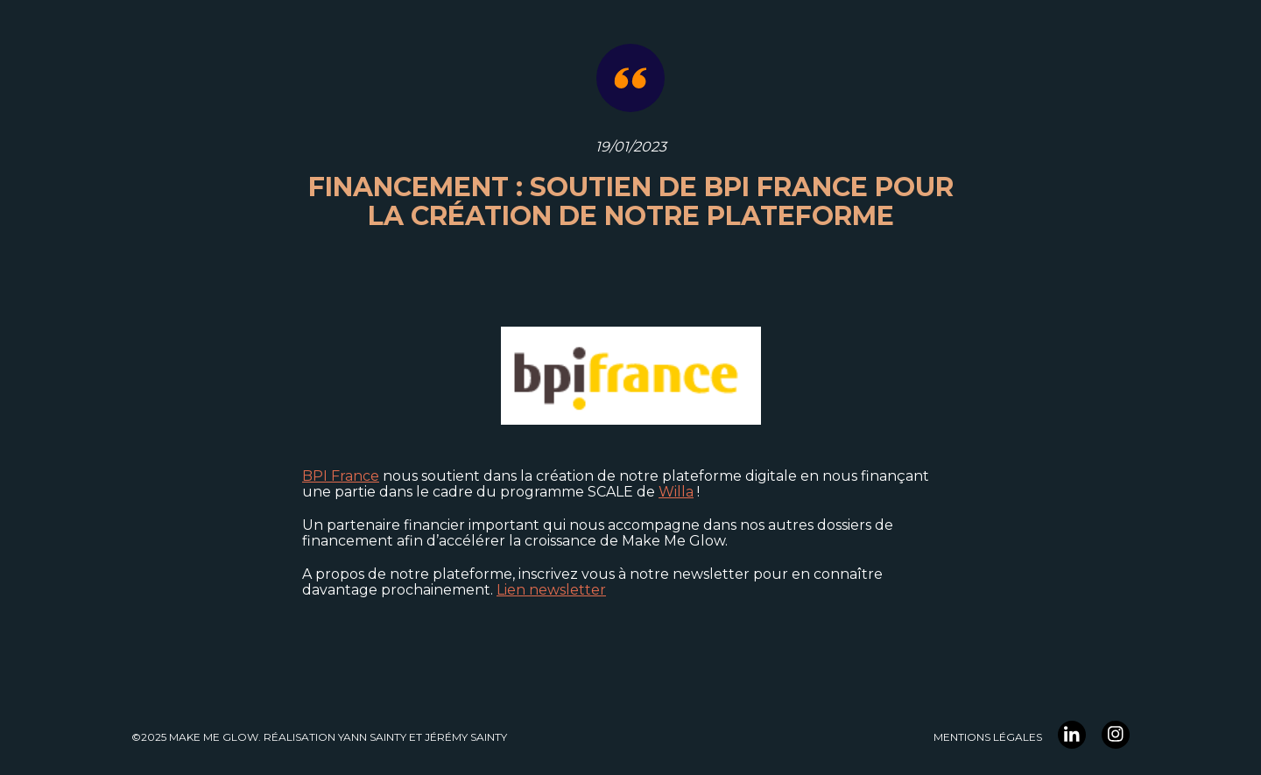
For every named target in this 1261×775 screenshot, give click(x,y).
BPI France (340, 476)
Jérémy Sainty (466, 736)
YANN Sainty (372, 736)
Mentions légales (987, 736)
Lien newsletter (551, 589)
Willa (676, 491)
